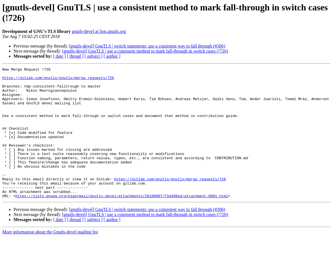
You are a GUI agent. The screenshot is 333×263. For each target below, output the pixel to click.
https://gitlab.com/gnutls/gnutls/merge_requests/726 (58, 80)
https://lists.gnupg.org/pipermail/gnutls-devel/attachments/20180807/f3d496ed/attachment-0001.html (121, 221)
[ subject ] (94, 56)
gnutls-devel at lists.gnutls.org (99, 31)
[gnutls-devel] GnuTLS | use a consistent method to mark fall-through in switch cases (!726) (145, 51)
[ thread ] (75, 56)
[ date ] (59, 56)
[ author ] (112, 56)
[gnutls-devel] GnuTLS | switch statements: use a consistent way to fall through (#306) (147, 46)
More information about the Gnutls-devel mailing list (50, 258)
